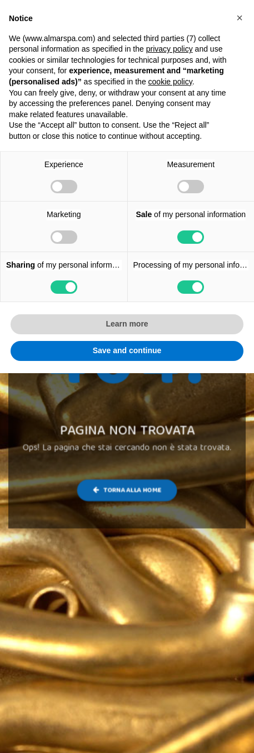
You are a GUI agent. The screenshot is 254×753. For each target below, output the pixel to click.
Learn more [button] (127, 323)
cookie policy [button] (170, 81)
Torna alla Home (127, 490)
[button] (239, 18)
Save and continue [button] (127, 350)
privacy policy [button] (169, 48)
